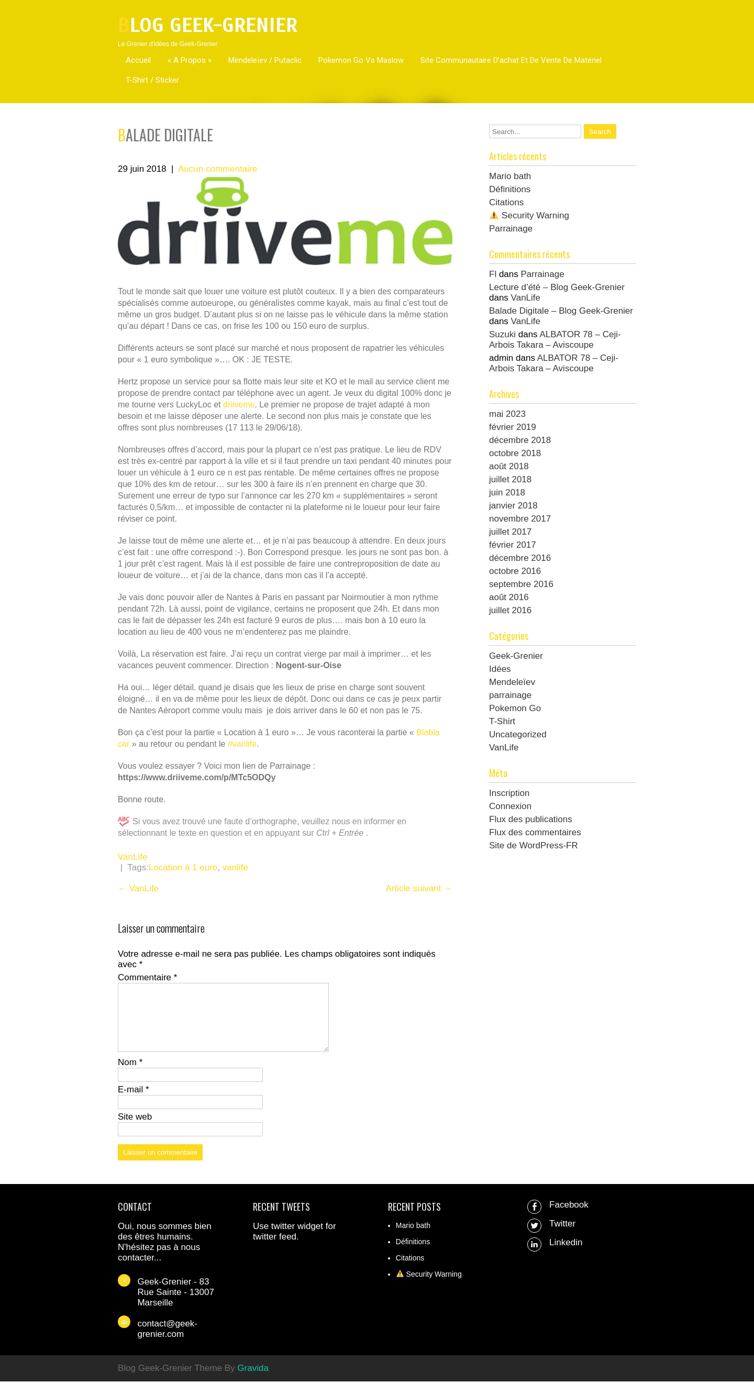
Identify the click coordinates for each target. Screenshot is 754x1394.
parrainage (510, 695)
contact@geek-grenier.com (167, 1341)
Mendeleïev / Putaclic (265, 60)
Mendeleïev (512, 682)
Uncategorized (518, 734)
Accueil (138, 60)
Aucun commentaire (217, 169)
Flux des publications (530, 819)
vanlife (235, 867)
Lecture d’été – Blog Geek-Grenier (557, 287)
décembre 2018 (520, 440)
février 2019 (512, 427)
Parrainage (511, 229)
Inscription (509, 793)
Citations (506, 202)
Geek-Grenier (516, 656)
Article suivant (418, 888)
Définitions (509, 189)
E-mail (133, 1102)
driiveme (238, 404)
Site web (135, 1129)
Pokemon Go (515, 708)
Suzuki (502, 334)
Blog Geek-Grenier (207, 25)
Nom (130, 1075)
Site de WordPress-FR (533, 845)
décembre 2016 (520, 558)
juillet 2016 (510, 610)
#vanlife (242, 743)
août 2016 (509, 597)
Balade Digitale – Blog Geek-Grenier (561, 311)
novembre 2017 (520, 519)
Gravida (253, 1381)
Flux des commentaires (535, 832)
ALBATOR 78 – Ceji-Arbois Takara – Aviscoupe (555, 339)
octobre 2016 (515, 571)
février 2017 (512, 545)
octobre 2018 (515, 453)
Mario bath (510, 176)
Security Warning (529, 215)
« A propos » (190, 60)
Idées (500, 669)
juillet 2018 (510, 479)
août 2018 (509, 466)
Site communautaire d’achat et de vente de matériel (511, 60)
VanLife (132, 857)
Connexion (510, 806)
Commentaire (147, 977)
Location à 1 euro (183, 867)
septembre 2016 (521, 584)
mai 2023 (507, 414)
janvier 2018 (513, 506)
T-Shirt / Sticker (152, 80)
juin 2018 (507, 492)
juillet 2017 (510, 532)
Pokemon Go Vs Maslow (361, 60)
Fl (492, 274)
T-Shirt (502, 721)
